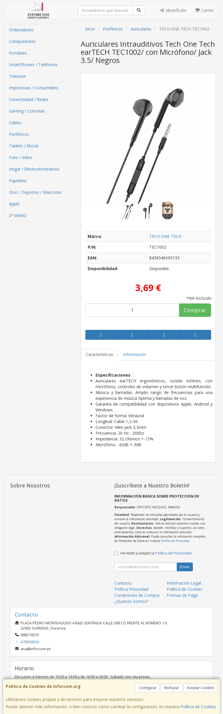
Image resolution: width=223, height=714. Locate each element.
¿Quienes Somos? (131, 601)
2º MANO (18, 215)
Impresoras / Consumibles (33, 88)
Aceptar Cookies (200, 687)
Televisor (17, 76)
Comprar (195, 310)
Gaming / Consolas (27, 111)
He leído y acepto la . (156, 553)
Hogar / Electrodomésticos (34, 169)
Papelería (17, 180)
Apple (14, 204)
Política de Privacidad (175, 541)
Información (134, 354)
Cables (15, 122)
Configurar (148, 687)
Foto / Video (20, 157)
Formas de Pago (182, 595)
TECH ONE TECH (165, 236)
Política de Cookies (198, 706)
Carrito (204, 10)
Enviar (185, 566)
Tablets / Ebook (24, 146)
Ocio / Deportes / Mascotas (35, 192)
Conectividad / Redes (28, 99)
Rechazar (171, 687)
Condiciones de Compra (136, 595)
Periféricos (19, 134)
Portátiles (18, 53)
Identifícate (172, 10)
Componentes (22, 41)
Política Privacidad (131, 589)
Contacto (123, 583)
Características (99, 354)
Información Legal (184, 583)
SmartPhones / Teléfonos (33, 64)
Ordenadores (21, 29)
